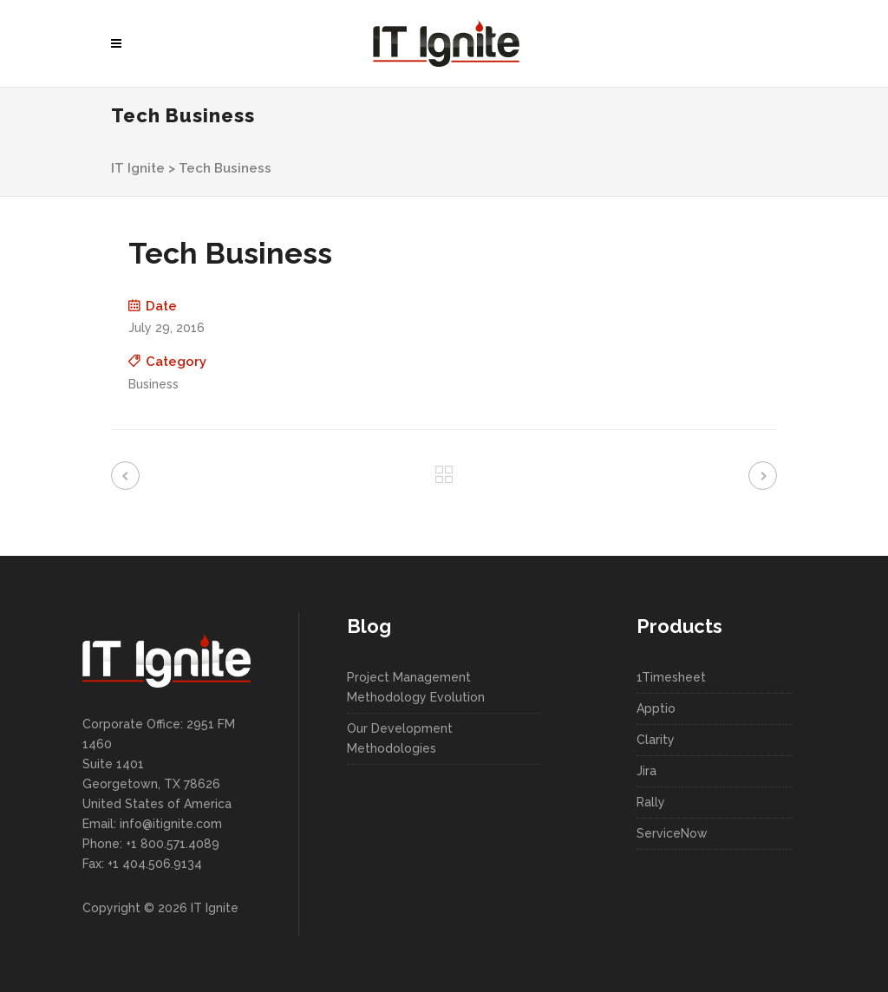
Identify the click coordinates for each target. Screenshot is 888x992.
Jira (646, 771)
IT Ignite (138, 168)
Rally (651, 802)
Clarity (656, 740)
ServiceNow (672, 833)
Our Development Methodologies (400, 738)
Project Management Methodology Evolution (416, 687)
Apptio (656, 708)
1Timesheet (671, 677)
